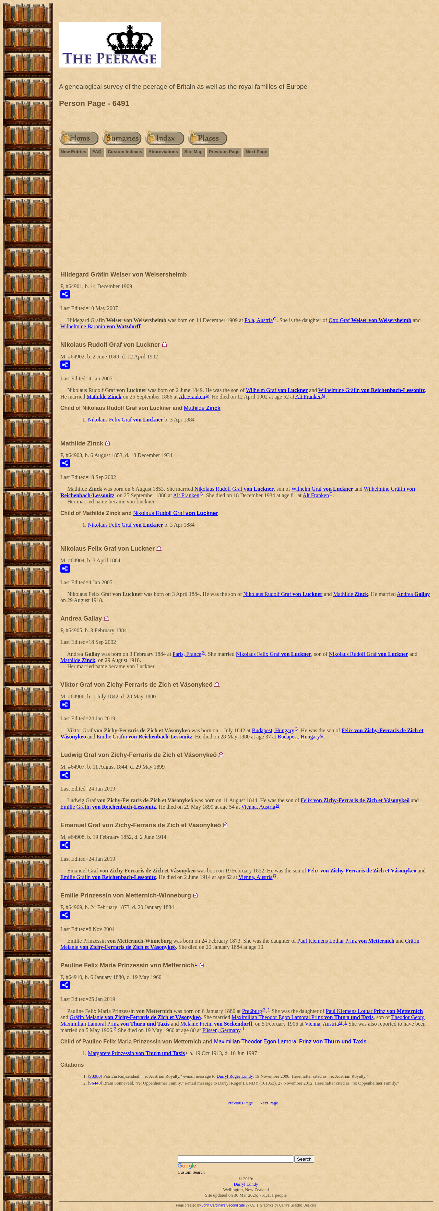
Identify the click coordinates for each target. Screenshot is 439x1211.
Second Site (235, 1205)
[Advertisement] (245, 217)
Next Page (256, 151)
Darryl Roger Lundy (235, 1076)
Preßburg (252, 1011)
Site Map (193, 151)
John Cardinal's (213, 1205)
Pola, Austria (259, 320)
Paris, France (187, 654)
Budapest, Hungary (273, 730)
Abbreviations (163, 151)
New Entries (73, 151)
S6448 (94, 1083)
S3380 (94, 1076)
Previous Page (224, 151)
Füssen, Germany (221, 1030)
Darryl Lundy (246, 1184)
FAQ (97, 151)
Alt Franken (192, 396)
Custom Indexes (125, 151)
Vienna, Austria (258, 807)
